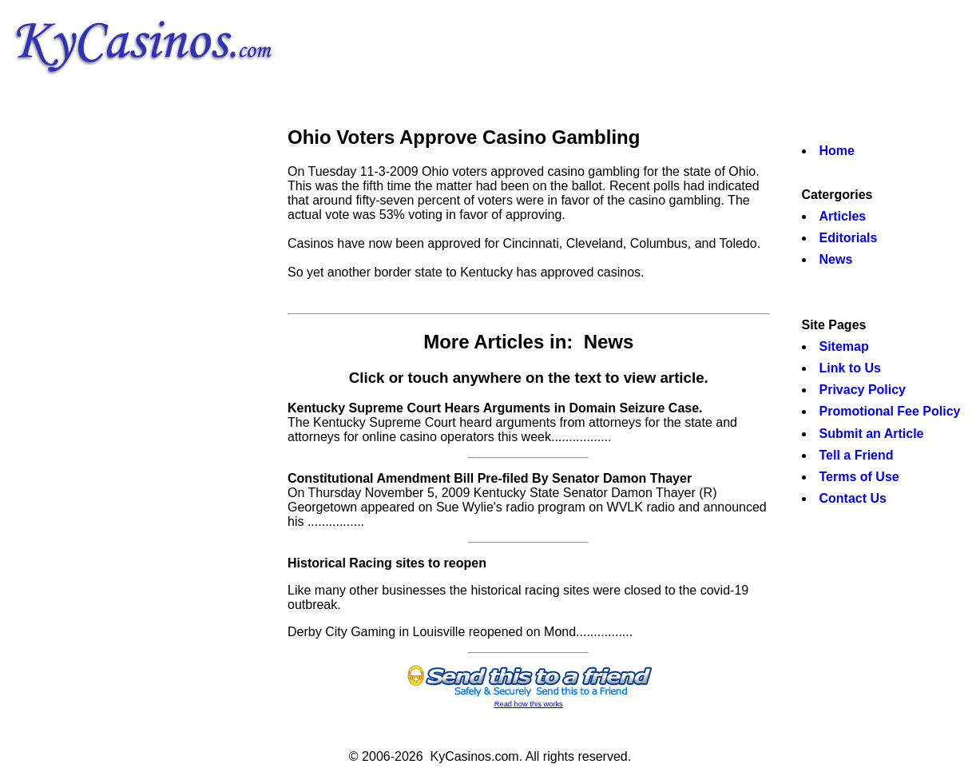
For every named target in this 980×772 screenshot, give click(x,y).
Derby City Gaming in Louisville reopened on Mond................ (460, 632)
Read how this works (528, 704)
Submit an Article (871, 433)
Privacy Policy (863, 389)
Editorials (848, 238)
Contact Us (853, 498)
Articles (843, 216)
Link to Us (850, 368)
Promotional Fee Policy (890, 411)
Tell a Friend (856, 455)
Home (837, 150)
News (836, 259)
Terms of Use (859, 476)
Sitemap (844, 346)
